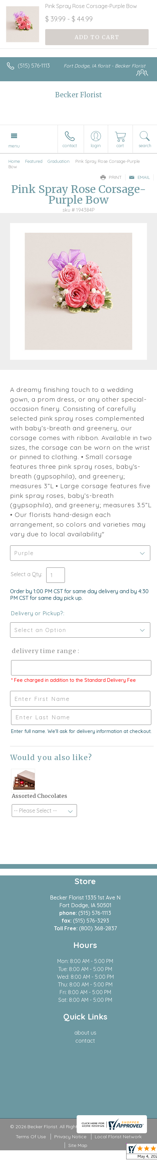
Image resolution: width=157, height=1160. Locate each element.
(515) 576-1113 (34, 65)
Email (139, 177)
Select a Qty (26, 574)
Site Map (77, 1145)
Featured (34, 161)
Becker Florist (78, 95)
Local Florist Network (118, 1137)
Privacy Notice (70, 1137)
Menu (14, 145)
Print (111, 177)
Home (14, 161)
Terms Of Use (31, 1137)
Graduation (59, 161)
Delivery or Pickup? (37, 613)
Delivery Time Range (44, 651)
